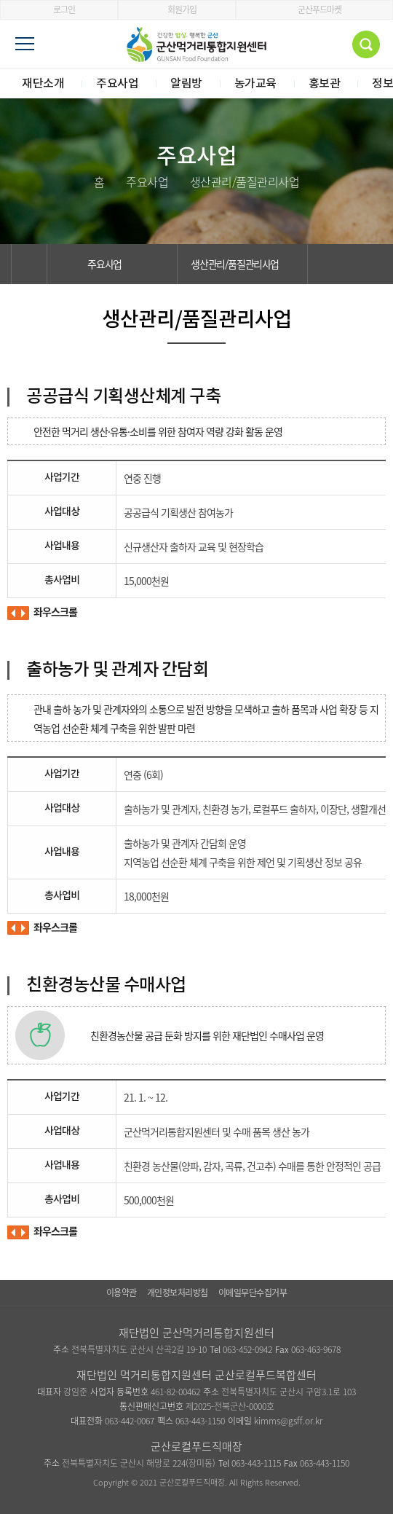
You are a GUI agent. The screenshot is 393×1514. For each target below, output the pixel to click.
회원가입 (177, 9)
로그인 (59, 9)
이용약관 (121, 1292)
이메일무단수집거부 (252, 1292)
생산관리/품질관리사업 (243, 263)
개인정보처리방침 (177, 1292)
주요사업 (112, 263)
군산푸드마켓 (314, 9)
